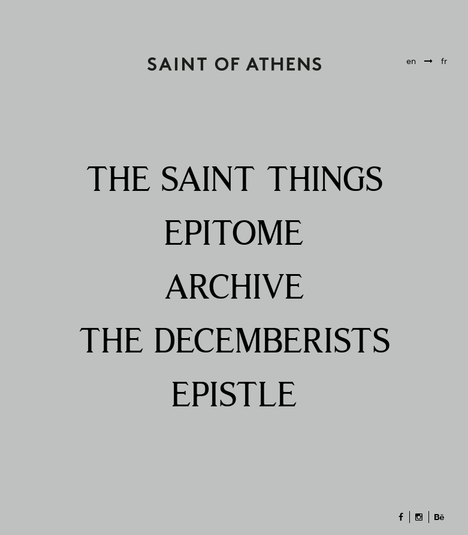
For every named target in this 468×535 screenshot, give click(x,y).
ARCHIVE (234, 288)
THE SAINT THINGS (234, 181)
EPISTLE (234, 396)
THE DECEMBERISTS (234, 342)
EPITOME (234, 234)
